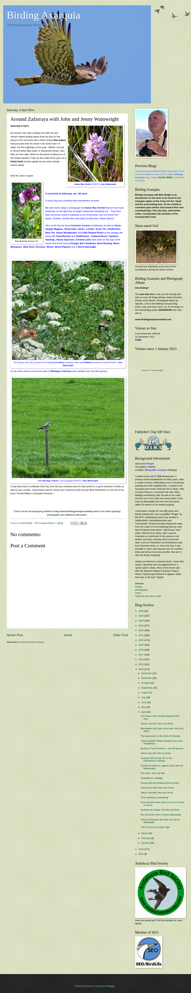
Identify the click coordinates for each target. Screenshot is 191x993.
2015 (141, 664)
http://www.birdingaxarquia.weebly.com (76, 511)
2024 (141, 620)
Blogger (111, 986)
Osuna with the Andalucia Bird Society (160, 783)
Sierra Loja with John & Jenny (156, 753)
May (143, 707)
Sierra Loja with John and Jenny (157, 723)
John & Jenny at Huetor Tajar (155, 827)
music (138, 593)
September (147, 687)
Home (68, 635)
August (145, 692)
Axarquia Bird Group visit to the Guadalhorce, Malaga (156, 759)
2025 (141, 615)
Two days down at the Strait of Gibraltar (160, 736)
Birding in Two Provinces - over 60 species (162, 748)
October (145, 683)
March (144, 833)
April (143, 712)
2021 (141, 635)
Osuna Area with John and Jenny (157, 787)
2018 (141, 649)
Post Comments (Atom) (32, 642)
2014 (141, 669)
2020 (141, 640)
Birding (138, 586)
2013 (141, 849)
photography (141, 590)
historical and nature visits (148, 596)
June (144, 702)
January (145, 843)
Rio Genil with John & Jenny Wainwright (161, 814)
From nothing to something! (154, 797)
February (146, 838)
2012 (141, 854)
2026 (141, 611)
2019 (141, 645)
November (146, 678)
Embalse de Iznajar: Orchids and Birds (160, 809)
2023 (141, 625)
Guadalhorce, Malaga (151, 778)
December (146, 673)
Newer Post (15, 635)
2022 (141, 630)
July (143, 697)
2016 (141, 659)
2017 (141, 654)
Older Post (120, 635)
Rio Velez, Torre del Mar (153, 773)
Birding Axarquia (43, 15)
